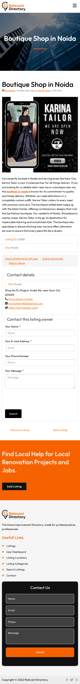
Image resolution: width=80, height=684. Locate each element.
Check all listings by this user (21, 258)
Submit (13, 414)
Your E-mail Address (18, 341)
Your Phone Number (17, 356)
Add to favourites (52, 258)
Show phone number (20, 299)
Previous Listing (20, 430)
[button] (74, 5)
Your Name (13, 326)
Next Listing (60, 430)
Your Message (14, 371)
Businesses (10, 90)
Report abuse (17, 263)
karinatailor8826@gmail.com (25, 303)
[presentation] (34, 398)
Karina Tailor (44, 90)
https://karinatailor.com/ (23, 308)
